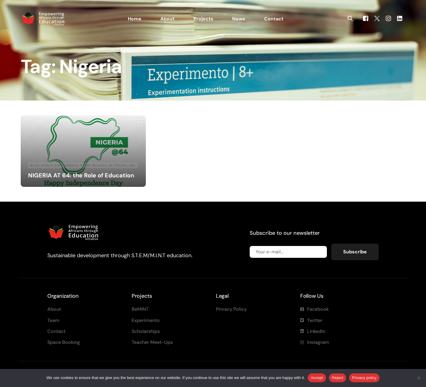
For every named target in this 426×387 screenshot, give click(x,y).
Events (47, 165)
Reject (337, 377)
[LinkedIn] (399, 18)
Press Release (93, 165)
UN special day (121, 165)
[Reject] (419, 378)
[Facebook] (365, 18)
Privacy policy (364, 377)
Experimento (67, 165)
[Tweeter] (377, 18)
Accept (317, 377)
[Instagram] (388, 18)
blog (34, 165)
